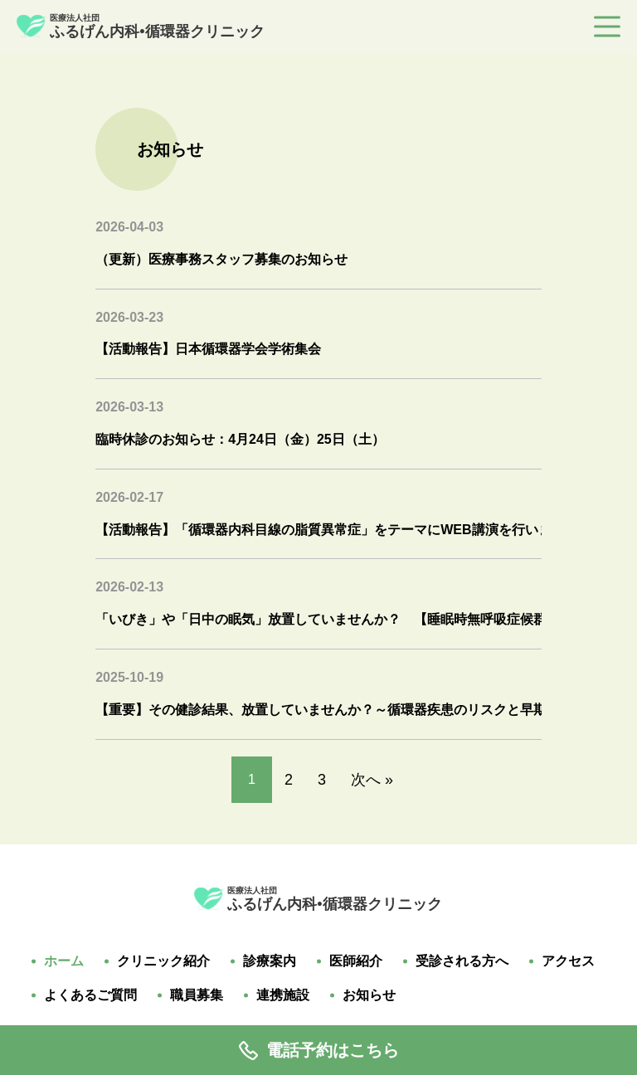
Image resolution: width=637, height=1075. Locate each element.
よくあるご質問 (90, 995)
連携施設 (282, 995)
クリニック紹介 (163, 961)
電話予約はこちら (319, 1050)
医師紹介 (355, 961)
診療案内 (269, 961)
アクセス (568, 961)
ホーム (64, 961)
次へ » (372, 779)
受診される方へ (462, 961)
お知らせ (369, 995)
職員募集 (196, 995)
